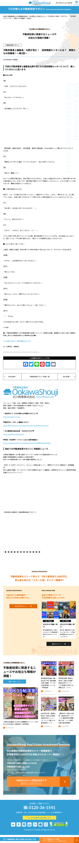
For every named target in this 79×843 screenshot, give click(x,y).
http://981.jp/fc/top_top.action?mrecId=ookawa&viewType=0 (25, 427)
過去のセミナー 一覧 (60, 646)
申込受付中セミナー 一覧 (25, 608)
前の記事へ (10, 378)
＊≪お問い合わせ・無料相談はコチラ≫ (17, 343)
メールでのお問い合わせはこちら (41, 819)
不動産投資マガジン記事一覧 (39, 378)
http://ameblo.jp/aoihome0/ (13, 436)
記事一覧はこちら (16, 683)
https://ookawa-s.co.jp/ (11, 419)
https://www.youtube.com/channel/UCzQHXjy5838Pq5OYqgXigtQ (27, 445)
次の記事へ (69, 378)
